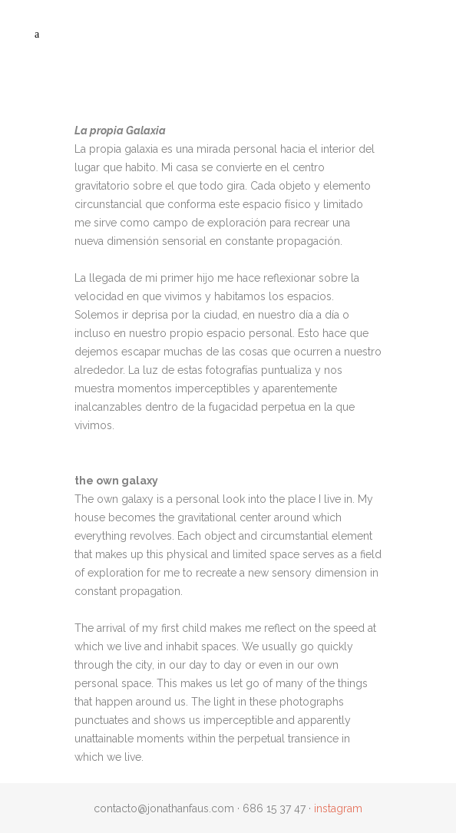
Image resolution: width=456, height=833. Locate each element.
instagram (338, 808)
